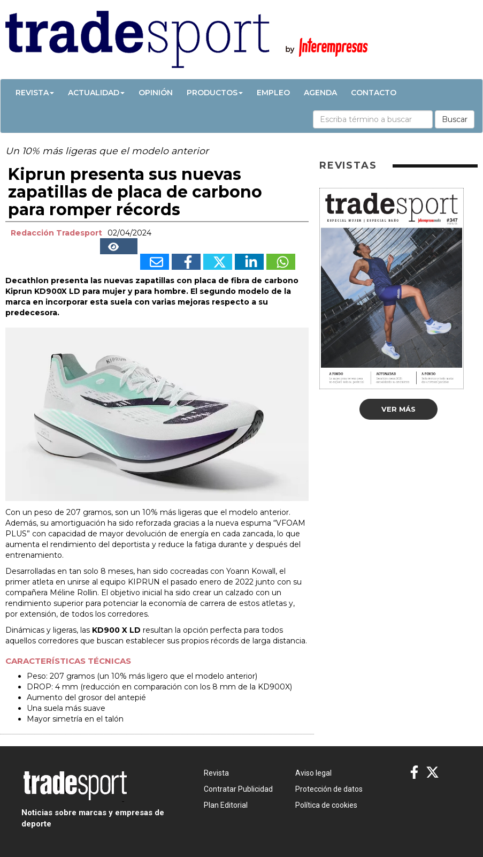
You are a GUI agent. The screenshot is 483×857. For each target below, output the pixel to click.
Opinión (156, 92)
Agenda (320, 92)
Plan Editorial (226, 805)
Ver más (398, 409)
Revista (35, 92)
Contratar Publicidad (238, 789)
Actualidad (96, 92)
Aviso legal (313, 773)
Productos (215, 92)
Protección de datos (329, 789)
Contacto (373, 92)
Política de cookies (326, 805)
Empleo (273, 92)
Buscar (454, 119)
